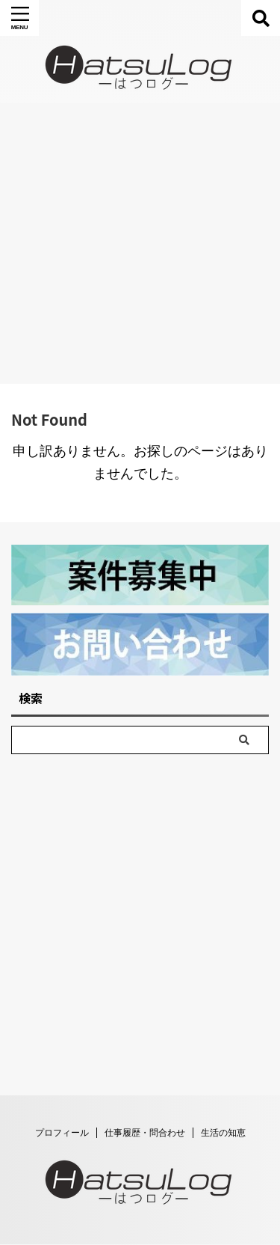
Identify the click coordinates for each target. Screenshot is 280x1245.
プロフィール (62, 1176)
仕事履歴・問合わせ (145, 1176)
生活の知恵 (223, 1176)
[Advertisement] (140, 243)
